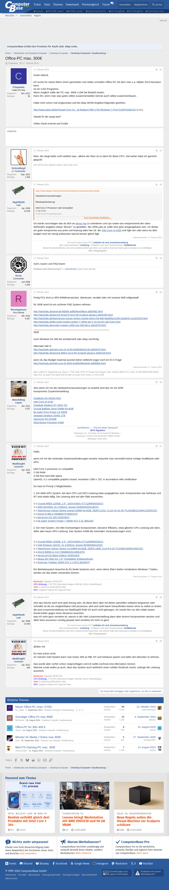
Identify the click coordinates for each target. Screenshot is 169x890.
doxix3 (18, 730)
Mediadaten (34, 874)
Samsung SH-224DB (45, 419)
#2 (161, 150)
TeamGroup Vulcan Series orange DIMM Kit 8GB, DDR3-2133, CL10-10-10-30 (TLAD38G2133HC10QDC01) (97, 510)
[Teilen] (156, 70)
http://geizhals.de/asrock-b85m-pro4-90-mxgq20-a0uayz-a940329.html (72, 352)
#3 (161, 184)
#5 (161, 292)
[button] (16, 15)
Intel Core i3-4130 (43, 401)
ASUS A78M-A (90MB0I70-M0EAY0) (57, 513)
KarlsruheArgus (149, 710)
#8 (161, 597)
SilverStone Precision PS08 (49, 422)
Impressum (10, 874)
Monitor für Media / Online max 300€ (38, 737)
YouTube (148, 863)
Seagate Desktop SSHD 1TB (49, 415)
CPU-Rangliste (136, 11)
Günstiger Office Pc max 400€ (34, 716)
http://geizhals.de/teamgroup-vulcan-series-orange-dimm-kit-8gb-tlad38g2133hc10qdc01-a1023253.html (91, 318)
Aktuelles (9, 15)
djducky (152, 720)
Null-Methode (83, 428)
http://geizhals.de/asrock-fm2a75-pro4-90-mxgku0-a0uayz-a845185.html (73, 314)
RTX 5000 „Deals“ (56, 11)
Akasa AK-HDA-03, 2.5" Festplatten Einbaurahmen (65, 558)
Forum (106, 4)
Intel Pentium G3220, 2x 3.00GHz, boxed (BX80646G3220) (69, 545)
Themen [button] (58, 4)
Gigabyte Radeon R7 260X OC (51, 405)
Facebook (61, 863)
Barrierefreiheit (89, 874)
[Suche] (157, 5)
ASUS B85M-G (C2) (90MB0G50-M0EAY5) (61, 552)
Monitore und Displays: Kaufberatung (57, 740)
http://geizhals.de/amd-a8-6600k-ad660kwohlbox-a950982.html (68, 311)
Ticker (37, 4)
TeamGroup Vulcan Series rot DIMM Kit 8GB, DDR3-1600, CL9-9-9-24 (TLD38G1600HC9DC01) (90, 548)
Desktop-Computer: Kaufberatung (59, 710)
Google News (81, 863)
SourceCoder (21, 751)
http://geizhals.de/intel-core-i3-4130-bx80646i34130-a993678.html (70, 349)
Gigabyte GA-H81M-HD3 (47, 398)
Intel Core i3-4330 (111, 230)
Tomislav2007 (150, 740)
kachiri (153, 750)
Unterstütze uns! (155, 11)
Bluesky (44, 863)
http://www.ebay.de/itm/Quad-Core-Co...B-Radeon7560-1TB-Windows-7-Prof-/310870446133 (85, 109)
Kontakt (22, 874)
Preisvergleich (90, 4)
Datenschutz (11, 878)
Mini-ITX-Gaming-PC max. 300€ (35, 747)
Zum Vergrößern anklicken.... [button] (98, 217)
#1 (161, 69)
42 (65, 830)
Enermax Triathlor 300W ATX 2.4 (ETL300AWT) (63, 562)
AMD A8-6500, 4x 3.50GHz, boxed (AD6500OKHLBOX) (68, 507)
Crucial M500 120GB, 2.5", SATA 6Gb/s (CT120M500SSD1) (70, 503)
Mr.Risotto (19, 720)
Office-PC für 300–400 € (30, 727)
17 (11, 830)
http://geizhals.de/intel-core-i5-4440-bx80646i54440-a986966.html (70, 363)
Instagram (102, 863)
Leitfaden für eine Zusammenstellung (110, 242)
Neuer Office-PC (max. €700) (33, 706)
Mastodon (121, 863)
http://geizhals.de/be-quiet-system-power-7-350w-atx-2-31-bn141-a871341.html (77, 321)
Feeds (12, 863)
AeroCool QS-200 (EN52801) (53, 517)
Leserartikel (26, 15)
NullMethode (130, 245)
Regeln (37, 15)
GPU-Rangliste (117, 11)
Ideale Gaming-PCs (97, 11)
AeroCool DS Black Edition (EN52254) (58, 555)
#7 (161, 446)
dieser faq (81, 223)
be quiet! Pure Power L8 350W (50, 412)
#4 (161, 258)
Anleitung (84, 245)
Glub (17, 740)
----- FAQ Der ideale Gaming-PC (103, 428)
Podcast (39, 11)
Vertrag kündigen (71, 874)
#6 (161, 382)
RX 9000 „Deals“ (75, 11)
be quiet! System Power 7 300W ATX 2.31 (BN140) (65, 520)
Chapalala (13, 63)
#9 (161, 641)
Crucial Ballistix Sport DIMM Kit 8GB (53, 408)
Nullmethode (70, 269)
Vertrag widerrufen (51, 874)
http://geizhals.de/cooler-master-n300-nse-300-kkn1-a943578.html (70, 325)
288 (120, 830)
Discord (28, 863)
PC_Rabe (19, 710)
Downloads (72, 4)
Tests (47, 4)
